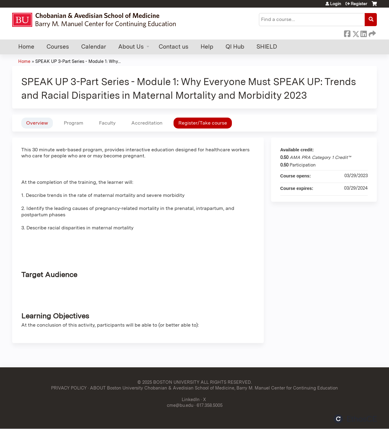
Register (359, 4)
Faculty (107, 123)
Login (335, 4)
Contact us (173, 46)
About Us (131, 46)
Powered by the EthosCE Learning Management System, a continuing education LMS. (355, 418)
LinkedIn (363, 32)
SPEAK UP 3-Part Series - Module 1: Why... (78, 61)
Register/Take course (202, 123)
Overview (37, 123)
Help (207, 46)
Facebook (347, 32)
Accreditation (147, 123)
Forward (372, 32)
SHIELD (266, 46)
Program (73, 123)
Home (26, 46)
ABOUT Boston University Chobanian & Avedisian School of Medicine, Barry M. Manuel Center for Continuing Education (214, 387)
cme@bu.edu (180, 405)
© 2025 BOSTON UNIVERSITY (168, 382)
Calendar (93, 46)
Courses (57, 46)
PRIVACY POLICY (69, 387)
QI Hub (234, 46)
